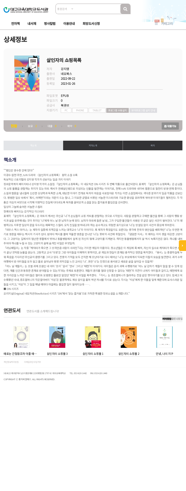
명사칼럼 (49, 27)
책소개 (35, 159)
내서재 (32, 27)
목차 (150, 159)
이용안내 (69, 27)
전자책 (15, 27)
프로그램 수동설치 (121, 119)
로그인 (176, 13)
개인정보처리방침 (18, 456)
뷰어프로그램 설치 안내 (78, 125)
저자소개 (93, 159)
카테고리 (167, 27)
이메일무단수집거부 (47, 456)
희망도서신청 (91, 27)
